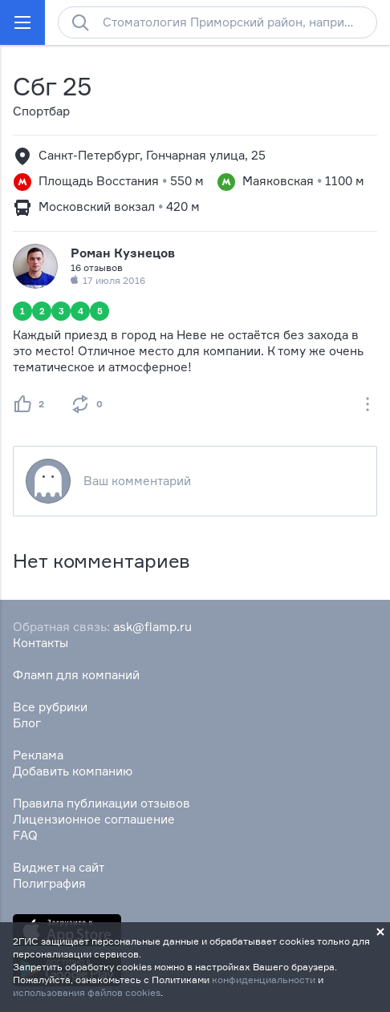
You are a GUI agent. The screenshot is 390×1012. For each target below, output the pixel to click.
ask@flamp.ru (152, 626)
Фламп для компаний (76, 674)
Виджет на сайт (58, 867)
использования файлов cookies (86, 992)
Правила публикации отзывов (101, 803)
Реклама (38, 755)
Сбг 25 (52, 86)
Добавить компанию (72, 771)
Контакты (40, 642)
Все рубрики (50, 706)
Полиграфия (49, 883)
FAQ (25, 835)
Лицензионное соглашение (94, 819)
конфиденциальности (263, 980)
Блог (27, 723)
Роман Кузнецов (123, 253)
